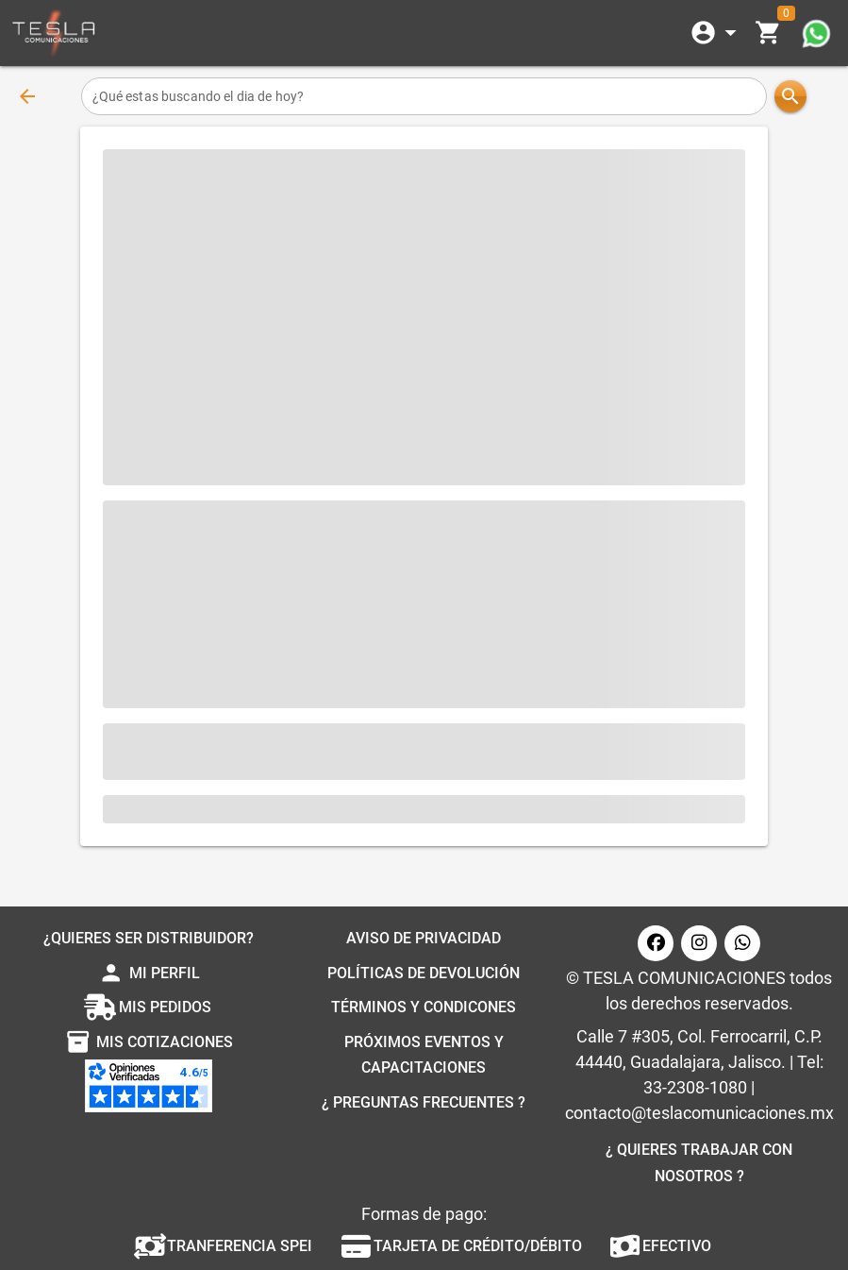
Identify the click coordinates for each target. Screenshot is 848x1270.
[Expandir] (717, 33)
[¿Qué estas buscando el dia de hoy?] (424, 96)
